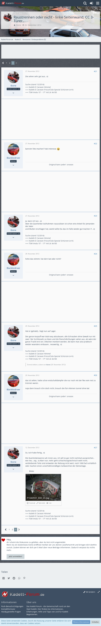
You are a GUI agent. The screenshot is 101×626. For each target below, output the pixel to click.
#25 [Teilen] (95, 326)
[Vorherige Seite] (3, 63)
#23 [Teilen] (95, 216)
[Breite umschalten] (99, 592)
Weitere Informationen (81, 622)
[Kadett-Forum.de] (13, 3)
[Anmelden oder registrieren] (91, 3)
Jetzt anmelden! (15, 556)
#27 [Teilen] (95, 447)
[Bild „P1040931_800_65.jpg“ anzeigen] (43, 490)
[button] (97, 3)
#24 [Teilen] (95, 254)
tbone (18, 25)
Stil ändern (90, 592)
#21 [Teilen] (95, 71)
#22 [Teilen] (95, 143)
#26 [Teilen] (95, 375)
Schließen (95, 622)
